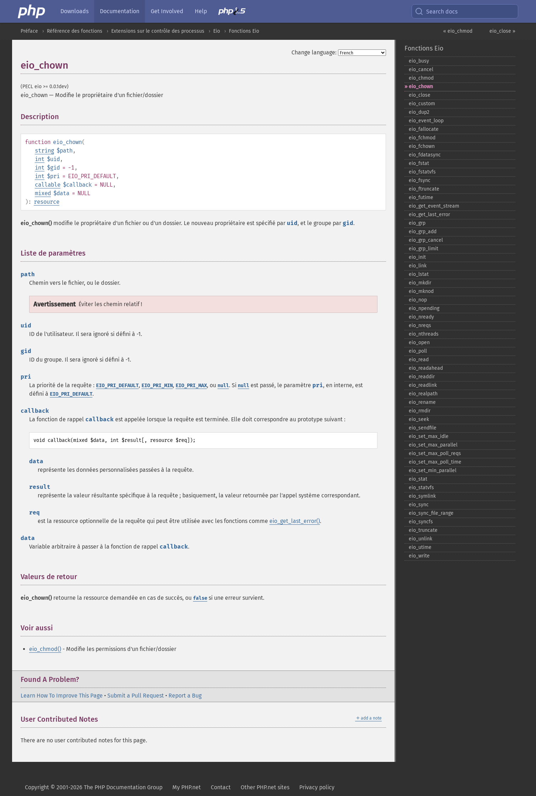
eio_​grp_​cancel (426, 240)
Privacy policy (316, 787)
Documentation (119, 11)
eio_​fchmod (422, 138)
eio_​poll (418, 351)
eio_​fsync (419, 180)
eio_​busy (419, 61)
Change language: (314, 52)
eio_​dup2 (419, 112)
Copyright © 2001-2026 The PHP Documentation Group (93, 787)
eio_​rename (422, 402)
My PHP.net (186, 787)
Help (201, 11)
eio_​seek (419, 419)
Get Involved (167, 11)
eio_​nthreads (424, 334)
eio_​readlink (423, 385)
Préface (29, 31)
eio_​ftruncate (424, 189)
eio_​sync (419, 505)
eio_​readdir (422, 377)
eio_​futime (421, 197)
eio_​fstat (419, 163)
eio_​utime (420, 547)
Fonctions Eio (244, 31)
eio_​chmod (421, 78)
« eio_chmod (457, 31)
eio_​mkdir (420, 283)
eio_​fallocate (424, 129)
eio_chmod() (45, 649)
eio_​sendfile (422, 428)
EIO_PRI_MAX (191, 386)
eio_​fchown (422, 146)
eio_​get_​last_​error (429, 215)
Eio (216, 31)
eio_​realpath (423, 394)
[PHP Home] (32, 11)
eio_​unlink (420, 539)
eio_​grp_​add (422, 232)
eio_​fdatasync (425, 155)
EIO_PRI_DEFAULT (117, 386)
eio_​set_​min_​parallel (432, 471)
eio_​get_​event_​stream (434, 206)
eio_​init (417, 257)
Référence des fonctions (74, 31)
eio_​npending (424, 308)
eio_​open (419, 343)
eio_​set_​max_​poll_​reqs (435, 453)
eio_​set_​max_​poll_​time (435, 462)
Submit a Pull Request (135, 695)
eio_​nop (418, 300)
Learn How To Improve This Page (62, 695)
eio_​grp (417, 223)
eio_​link (418, 266)
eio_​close (419, 95)
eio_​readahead (426, 368)
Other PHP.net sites (265, 787)
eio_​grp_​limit (423, 249)
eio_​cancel (421, 69)
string (44, 150)
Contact (221, 787)
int (39, 159)
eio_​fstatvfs (422, 172)
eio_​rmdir (419, 411)
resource (46, 201)
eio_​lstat (419, 274)
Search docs (436, 11)
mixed (43, 193)
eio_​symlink (422, 496)
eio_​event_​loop (426, 121)
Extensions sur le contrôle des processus (157, 31)
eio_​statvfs (421, 488)
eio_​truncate (423, 530)
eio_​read (419, 360)
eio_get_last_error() (294, 521)
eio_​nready (421, 317)
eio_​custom (422, 104)
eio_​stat (418, 479)
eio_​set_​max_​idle (429, 436)
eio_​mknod (421, 291)
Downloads (74, 11)
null (223, 386)
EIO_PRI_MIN (157, 386)
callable (47, 184)
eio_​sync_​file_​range (431, 513)
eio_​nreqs (420, 325)
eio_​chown (421, 87)
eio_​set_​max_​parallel (433, 445)
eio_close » (502, 31)
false (200, 598)
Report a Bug (185, 695)
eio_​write (419, 556)
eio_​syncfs (421, 522)
